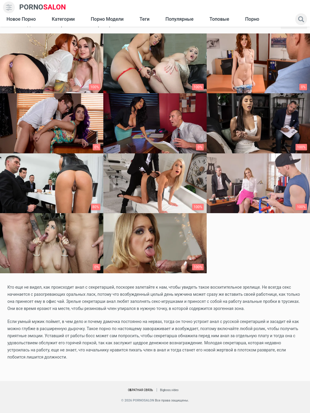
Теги (144, 19)
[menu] (9, 7)
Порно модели (107, 19)
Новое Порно (21, 19)
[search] (301, 19)
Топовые (219, 19)
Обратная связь (140, 390)
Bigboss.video (169, 390)
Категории (63, 19)
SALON (42, 7)
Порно (252, 19)
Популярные (180, 19)
